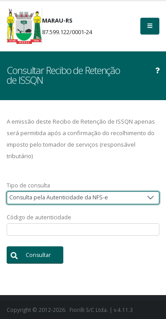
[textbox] (83, 229)
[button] (35, 255)
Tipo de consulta (28, 185)
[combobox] (83, 197)
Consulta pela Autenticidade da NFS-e (58, 197)
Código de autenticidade (39, 217)
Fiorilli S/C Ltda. (88, 309)
